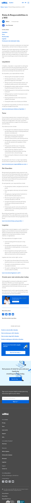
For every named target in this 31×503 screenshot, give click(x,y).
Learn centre (5, 430)
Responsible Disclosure (6, 498)
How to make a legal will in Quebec (10, 336)
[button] (28, 2)
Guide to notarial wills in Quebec (9, 330)
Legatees (4, 462)
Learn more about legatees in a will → (11, 273)
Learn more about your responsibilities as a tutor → (15, 164)
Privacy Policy (4, 496)
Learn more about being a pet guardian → (13, 221)
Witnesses (4, 458)
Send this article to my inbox (9, 318)
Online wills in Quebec (7, 455)
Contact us (4, 468)
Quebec (11, 2)
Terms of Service (5, 493)
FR (25, 2)
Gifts (3, 437)
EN (23, 2)
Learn (6, 7)
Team (3, 426)
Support (4, 433)
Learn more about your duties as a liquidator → (14, 109)
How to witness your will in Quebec (10, 333)
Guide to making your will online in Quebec (12, 339)
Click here (4, 443)
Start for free (15, 379)
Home (2, 7)
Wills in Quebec (5, 451)
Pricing (3, 423)
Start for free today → (15, 352)
